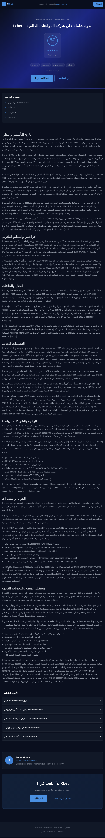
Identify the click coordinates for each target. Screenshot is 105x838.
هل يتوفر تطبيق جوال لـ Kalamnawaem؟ (22, 728)
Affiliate (60, 832)
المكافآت (11, 108)
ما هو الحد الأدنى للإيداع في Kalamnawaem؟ (23, 710)
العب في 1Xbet (42, 79)
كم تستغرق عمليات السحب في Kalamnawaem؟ (25, 719)
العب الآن (96, 5)
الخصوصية (51, 832)
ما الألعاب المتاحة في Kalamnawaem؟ (21, 737)
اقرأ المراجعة (64, 79)
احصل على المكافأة (62, 799)
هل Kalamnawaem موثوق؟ (16, 701)
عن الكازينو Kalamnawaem (18, 103)
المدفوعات (12, 113)
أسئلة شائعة (13, 118)
